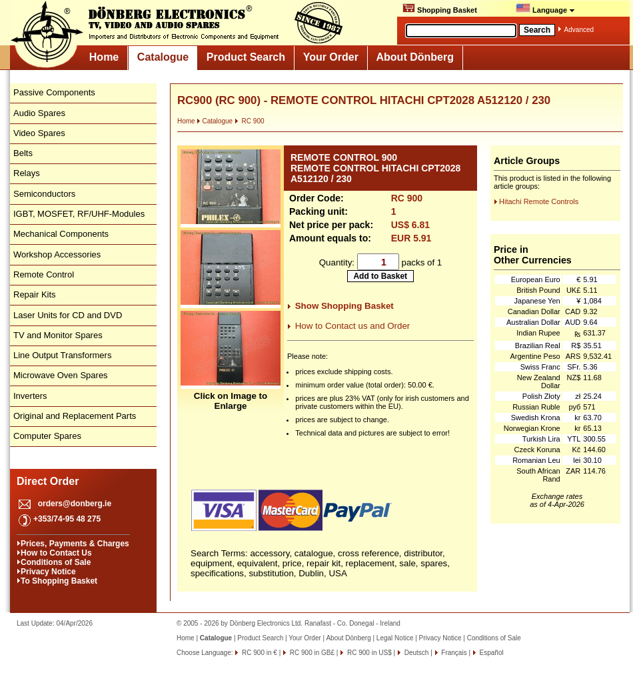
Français (453, 652)
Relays (26, 173)
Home (104, 57)
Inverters (30, 396)
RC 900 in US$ (368, 652)
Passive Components (54, 92)
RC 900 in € (258, 652)
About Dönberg (415, 57)
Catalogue (163, 57)
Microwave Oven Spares (60, 375)
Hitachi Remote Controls (538, 201)
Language (545, 8)
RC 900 (250, 121)
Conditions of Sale (56, 562)
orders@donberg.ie (74, 503)
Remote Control (43, 274)
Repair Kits (34, 294)
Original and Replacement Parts (74, 416)
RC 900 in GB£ (311, 652)
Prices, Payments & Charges (75, 543)
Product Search (246, 57)
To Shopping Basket (59, 581)
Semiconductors (44, 194)
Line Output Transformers (62, 355)
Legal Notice (395, 638)
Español (491, 652)
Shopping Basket (439, 8)
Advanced (579, 29)
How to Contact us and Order (352, 326)
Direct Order (48, 481)
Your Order (330, 57)
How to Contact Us (56, 553)
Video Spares (39, 133)
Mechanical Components (61, 234)
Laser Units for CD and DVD (67, 315)
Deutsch (415, 652)
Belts (23, 153)
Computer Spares (47, 436)
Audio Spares (39, 113)
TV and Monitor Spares (58, 335)
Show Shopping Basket (344, 306)
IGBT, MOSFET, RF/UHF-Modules (79, 214)
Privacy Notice (48, 571)
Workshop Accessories (57, 254)
